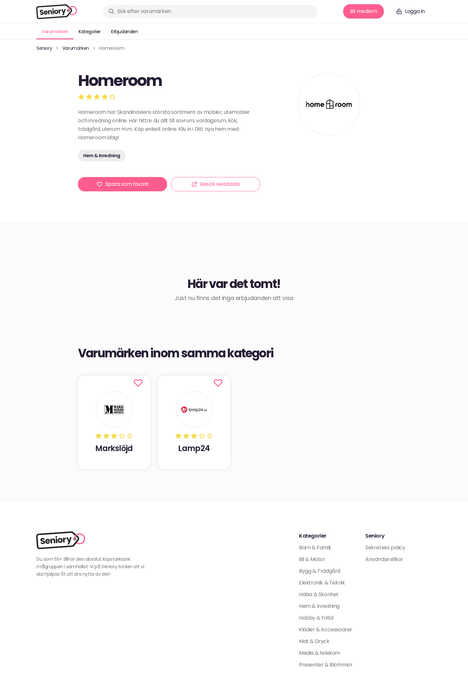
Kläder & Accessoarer (325, 629)
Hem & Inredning (101, 155)
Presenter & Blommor (325, 664)
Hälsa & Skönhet (319, 594)
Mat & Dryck (314, 641)
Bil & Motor (312, 559)
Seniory (44, 48)
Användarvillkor (384, 559)
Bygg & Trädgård (319, 571)
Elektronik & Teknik (322, 582)
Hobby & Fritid (316, 618)
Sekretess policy (385, 547)
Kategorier (90, 31)
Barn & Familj (315, 547)
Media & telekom (319, 653)
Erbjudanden (124, 31)
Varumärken (55, 31)
